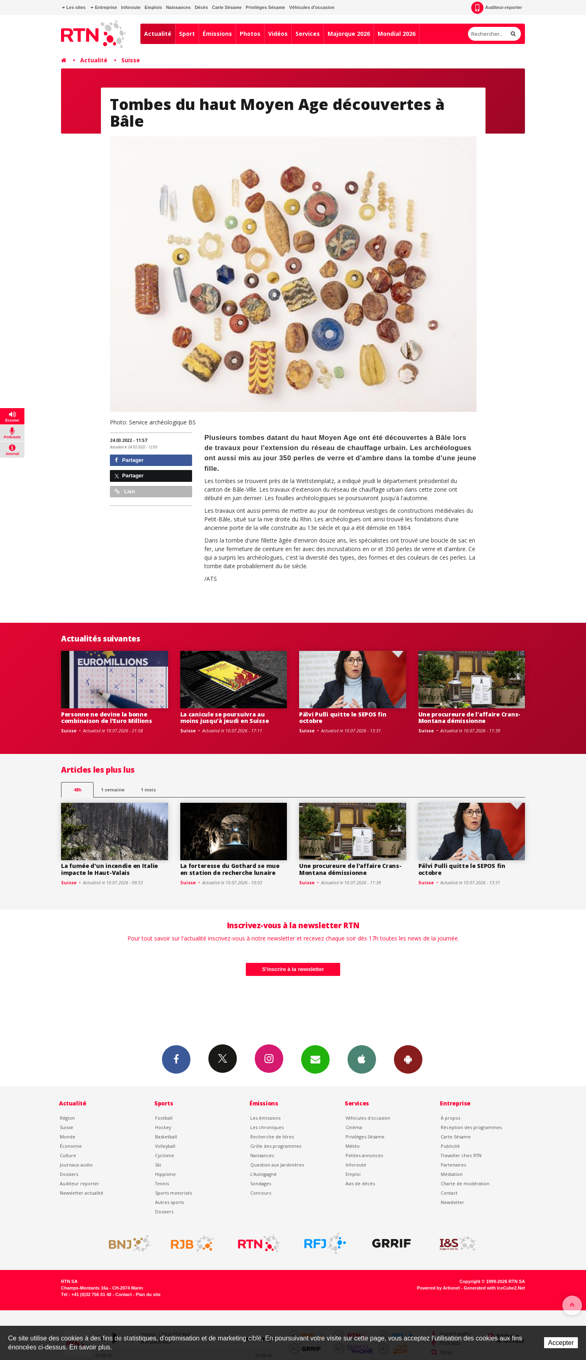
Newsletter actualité (81, 1192)
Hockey (163, 1127)
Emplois (153, 7)
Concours (260, 1192)
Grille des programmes (275, 1146)
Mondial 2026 (396, 33)
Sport (187, 33)
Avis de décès (360, 1183)
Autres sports (169, 1202)
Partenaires (453, 1164)
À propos (450, 1118)
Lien (125, 491)
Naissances (178, 7)
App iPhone (362, 1059)
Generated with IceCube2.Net (494, 1287)
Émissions (217, 33)
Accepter (561, 1342)
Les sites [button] (73, 7)
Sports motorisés (173, 1192)
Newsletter (452, 1202)
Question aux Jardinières (277, 1164)
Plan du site (148, 1294)
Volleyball (165, 1146)
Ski (158, 1164)
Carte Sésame (227, 7)
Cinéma (353, 1127)
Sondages (260, 1183)
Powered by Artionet (438, 1287)
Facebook (176, 1059)
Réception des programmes (471, 1127)
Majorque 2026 (349, 33)
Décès (201, 7)
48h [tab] (77, 790)
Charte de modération (465, 1183)
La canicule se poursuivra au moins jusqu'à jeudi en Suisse (224, 717)
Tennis (162, 1183)
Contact (449, 1192)
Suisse (130, 60)
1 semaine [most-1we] (113, 790)
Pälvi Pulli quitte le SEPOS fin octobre (342, 717)
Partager (129, 460)
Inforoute (131, 7)
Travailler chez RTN (461, 1155)
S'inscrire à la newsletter (293, 969)
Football (164, 1118)
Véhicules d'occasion (311, 7)
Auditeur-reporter (496, 8)
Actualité (157, 33)
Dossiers (69, 1174)
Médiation (452, 1174)
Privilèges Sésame (265, 7)
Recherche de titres (272, 1136)
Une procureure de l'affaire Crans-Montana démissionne (469, 717)
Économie (71, 1146)
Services (307, 33)
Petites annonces (364, 1155)
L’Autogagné (263, 1174)
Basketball (166, 1136)
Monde (67, 1136)
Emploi (353, 1174)
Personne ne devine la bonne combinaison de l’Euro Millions (106, 717)
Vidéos (278, 33)
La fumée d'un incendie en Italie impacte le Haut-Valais (109, 869)
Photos (250, 33)
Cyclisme (164, 1155)
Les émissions (265, 1118)
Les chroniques (267, 1127)
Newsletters (315, 1059)
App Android (408, 1059)
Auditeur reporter (79, 1183)
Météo (352, 1146)
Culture (68, 1155)
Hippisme (165, 1174)
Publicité (450, 1146)
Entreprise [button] (103, 7)
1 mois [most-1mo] (148, 790)
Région (67, 1118)
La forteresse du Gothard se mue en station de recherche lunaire (230, 869)
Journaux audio (76, 1164)
